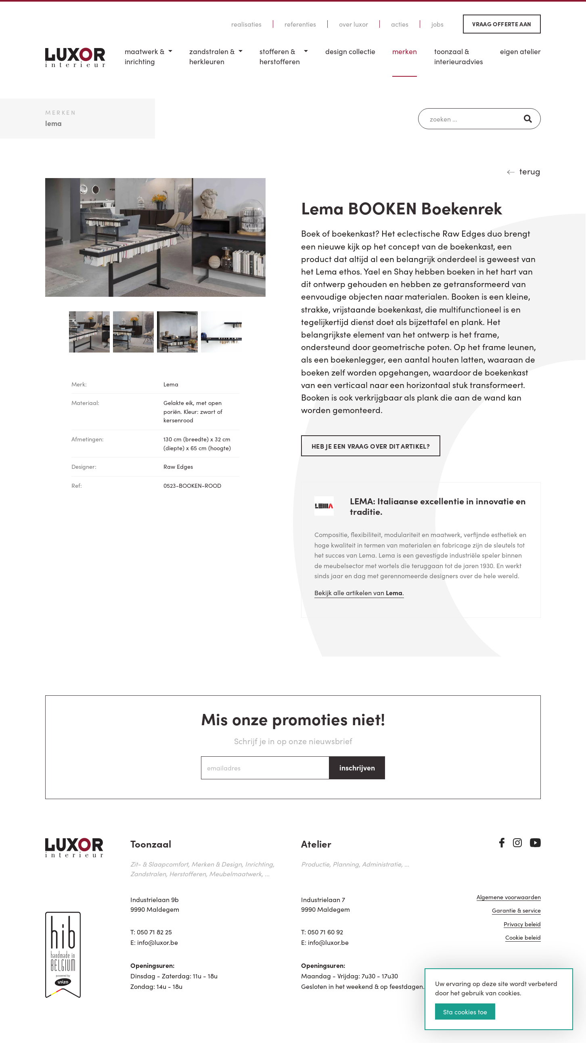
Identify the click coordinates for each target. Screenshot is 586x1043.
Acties (399, 24)
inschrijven (357, 767)
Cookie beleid (523, 937)
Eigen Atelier (520, 51)
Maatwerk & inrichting (144, 56)
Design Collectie (350, 51)
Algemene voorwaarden (509, 897)
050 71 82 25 (154, 931)
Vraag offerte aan (501, 24)
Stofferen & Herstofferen (280, 56)
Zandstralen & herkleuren (211, 56)
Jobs (437, 24)
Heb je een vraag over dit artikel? (371, 445)
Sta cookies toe (465, 1011)
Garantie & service (516, 910)
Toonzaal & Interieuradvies (458, 56)
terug (529, 171)
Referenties (300, 24)
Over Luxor (353, 24)
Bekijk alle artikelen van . (359, 592)
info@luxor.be (157, 942)
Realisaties (246, 24)
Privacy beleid (522, 924)
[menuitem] (148, 61)
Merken (404, 51)
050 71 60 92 (325, 931)
